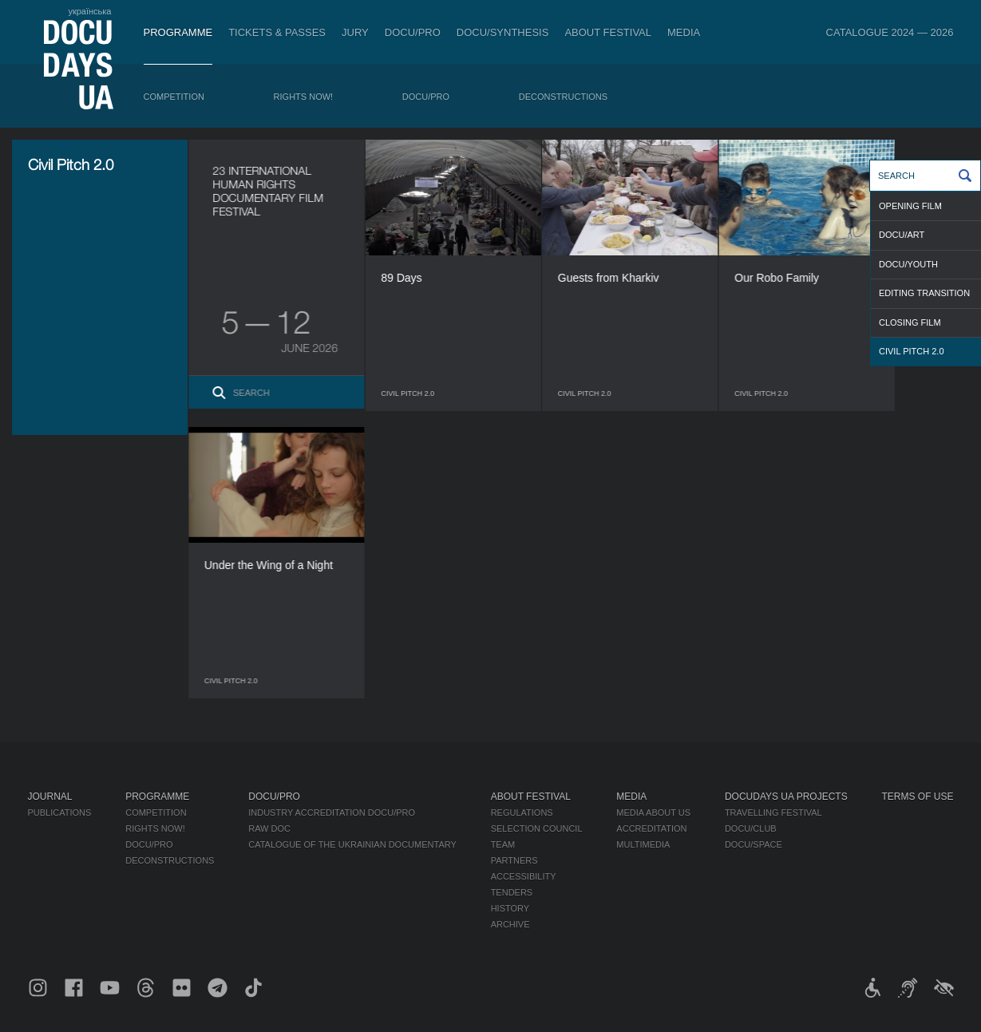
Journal (50, 796)
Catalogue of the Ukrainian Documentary (352, 844)
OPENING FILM (910, 206)
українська (89, 11)
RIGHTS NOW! (304, 96)
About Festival (607, 32)
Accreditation (651, 828)
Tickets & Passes (277, 32)
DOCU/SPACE (753, 844)
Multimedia (643, 844)
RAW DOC (269, 828)
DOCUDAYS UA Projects (786, 796)
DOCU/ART (901, 234)
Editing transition (924, 293)
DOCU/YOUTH (908, 264)
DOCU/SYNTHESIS (503, 32)
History (510, 908)
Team (503, 844)
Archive (510, 924)
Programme (178, 32)
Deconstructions (563, 96)
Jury (355, 32)
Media (683, 32)
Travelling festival (773, 812)
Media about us (653, 812)
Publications (60, 812)
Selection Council (537, 828)
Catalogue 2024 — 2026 (890, 32)
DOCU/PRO (413, 32)
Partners (514, 860)
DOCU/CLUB (751, 828)
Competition (174, 96)
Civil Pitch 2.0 (911, 351)
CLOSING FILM (910, 322)
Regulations (522, 812)
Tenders (512, 892)
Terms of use (918, 796)
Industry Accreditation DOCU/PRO (331, 812)
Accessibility (523, 876)
